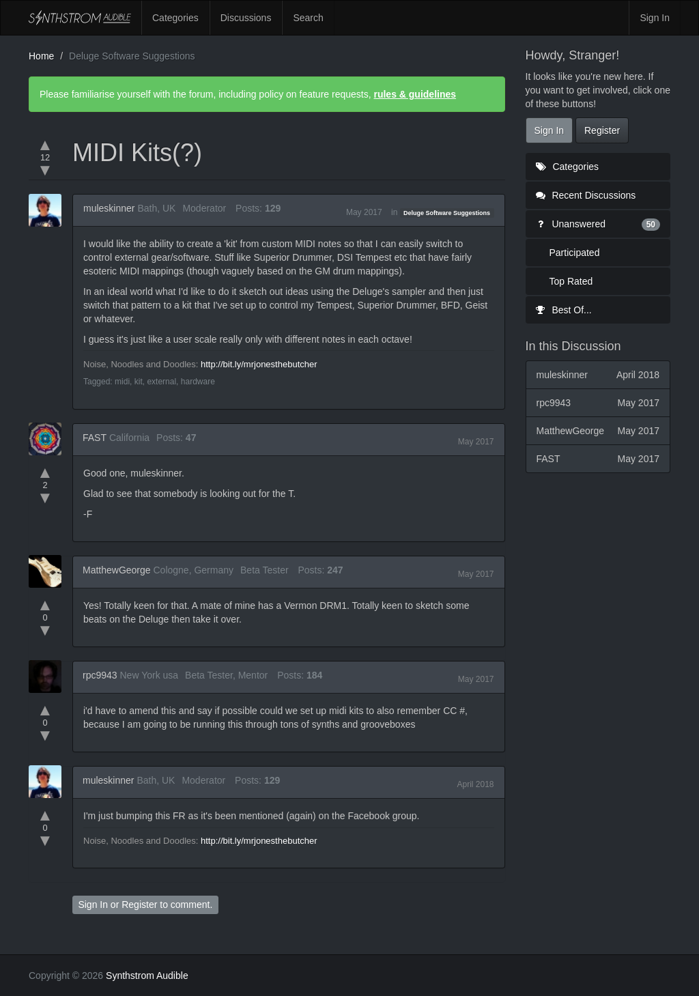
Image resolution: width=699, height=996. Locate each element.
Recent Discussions (586, 195)
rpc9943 (100, 675)
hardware (198, 381)
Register (139, 904)
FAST (94, 437)
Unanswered (598, 224)
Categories (175, 17)
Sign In (655, 17)
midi (122, 381)
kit (138, 381)
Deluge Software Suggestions (446, 213)
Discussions (246, 17)
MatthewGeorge (117, 570)
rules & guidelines (414, 94)
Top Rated (571, 281)
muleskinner (108, 208)
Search (308, 17)
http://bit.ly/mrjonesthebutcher (259, 364)
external (161, 381)
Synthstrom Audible (80, 18)
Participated (575, 252)
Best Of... (564, 309)
